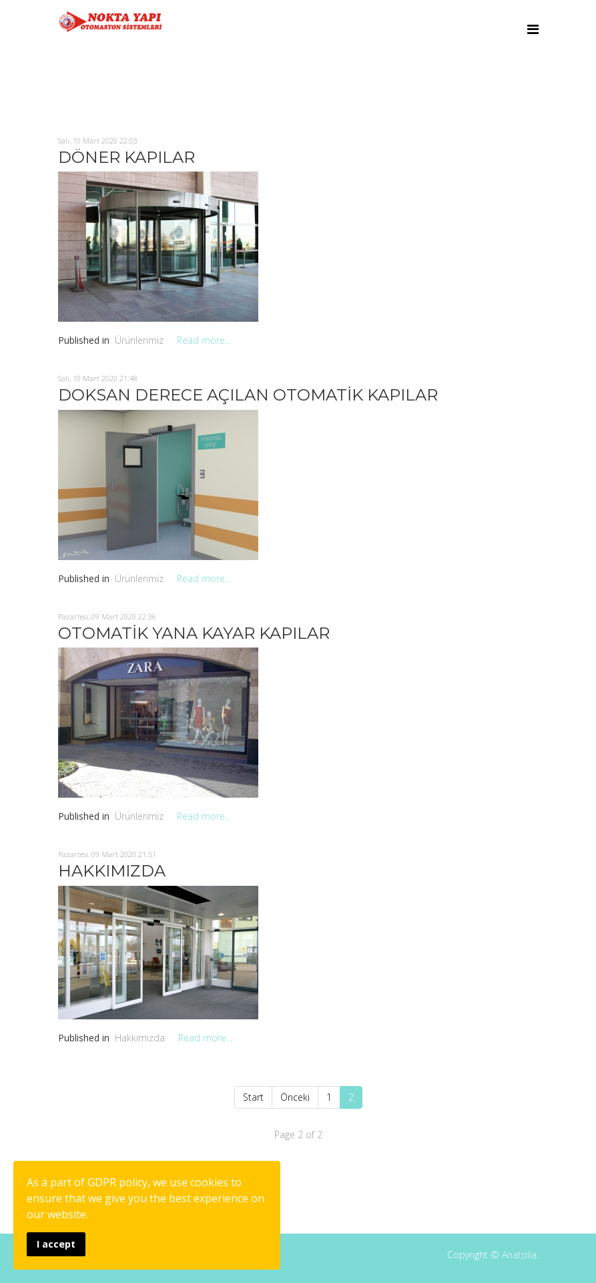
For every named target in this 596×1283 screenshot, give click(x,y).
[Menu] (533, 29)
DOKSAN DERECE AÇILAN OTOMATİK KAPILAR (248, 395)
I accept (56, 1244)
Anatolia (519, 1254)
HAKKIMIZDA (112, 870)
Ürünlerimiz (139, 340)
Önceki (295, 1097)
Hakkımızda (140, 1037)
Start (253, 1097)
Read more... (204, 340)
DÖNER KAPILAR (126, 157)
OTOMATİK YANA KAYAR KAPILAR (194, 633)
